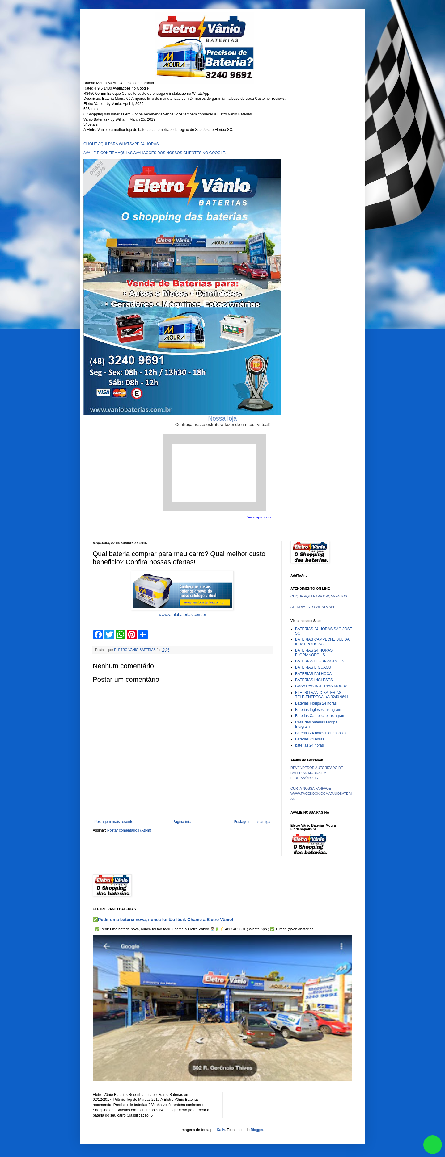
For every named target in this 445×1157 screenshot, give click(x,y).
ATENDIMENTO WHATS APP (312, 607)
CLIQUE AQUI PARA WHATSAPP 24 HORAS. (121, 144)
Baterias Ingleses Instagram (318, 709)
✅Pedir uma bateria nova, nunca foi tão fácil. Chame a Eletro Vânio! (163, 919)
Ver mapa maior (259, 517)
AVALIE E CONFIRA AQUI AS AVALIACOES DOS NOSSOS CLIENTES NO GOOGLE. (154, 153)
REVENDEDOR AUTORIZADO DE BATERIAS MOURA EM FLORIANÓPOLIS (316, 773)
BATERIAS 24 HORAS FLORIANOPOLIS (314, 652)
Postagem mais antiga (252, 822)
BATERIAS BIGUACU (313, 667)
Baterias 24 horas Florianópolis (320, 733)
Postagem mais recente (113, 822)
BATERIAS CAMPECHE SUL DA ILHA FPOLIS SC (322, 641)
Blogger (257, 1130)
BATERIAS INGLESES (314, 680)
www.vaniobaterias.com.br (182, 614)
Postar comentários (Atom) (129, 830)
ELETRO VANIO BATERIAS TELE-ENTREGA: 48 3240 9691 (321, 694)
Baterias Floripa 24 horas (316, 703)
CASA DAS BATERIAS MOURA (321, 686)
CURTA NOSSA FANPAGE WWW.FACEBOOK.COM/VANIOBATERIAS (321, 793)
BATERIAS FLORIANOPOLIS (319, 661)
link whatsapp (432, 1144)
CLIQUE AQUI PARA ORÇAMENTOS (318, 596)
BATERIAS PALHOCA (313, 674)
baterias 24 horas (309, 745)
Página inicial (183, 822)
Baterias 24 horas (309, 739)
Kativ (221, 1130)
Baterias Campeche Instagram (320, 716)
